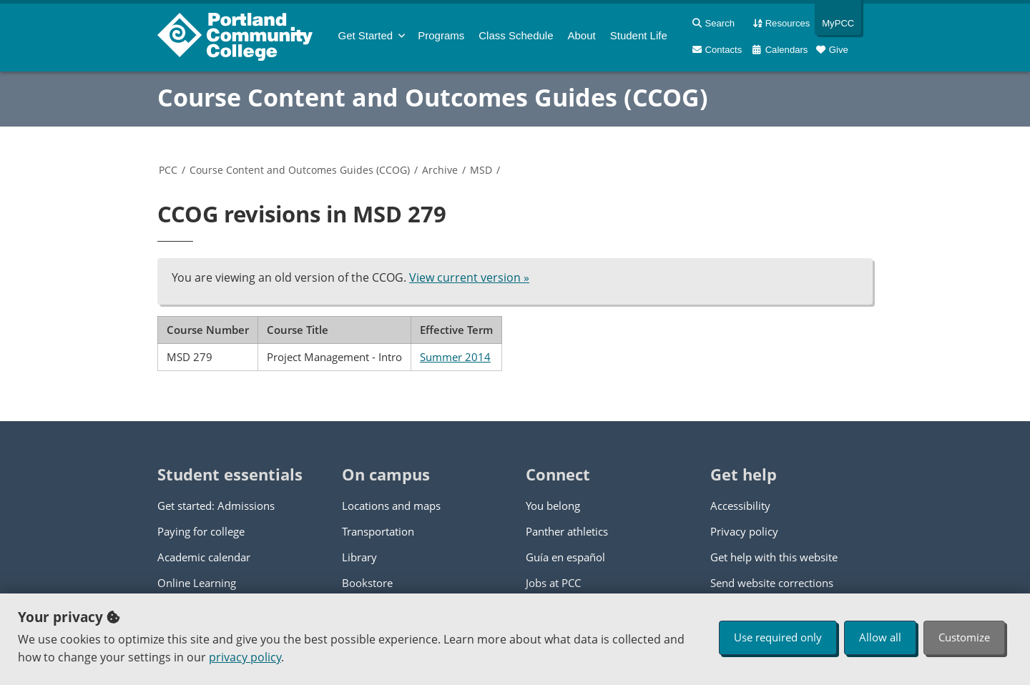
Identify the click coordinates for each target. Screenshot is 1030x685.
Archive (440, 170)
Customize (964, 637)
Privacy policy (744, 531)
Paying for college (201, 531)
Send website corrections (771, 583)
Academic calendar (203, 557)
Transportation (378, 531)
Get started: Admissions (216, 505)
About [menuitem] (582, 35)
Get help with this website (774, 557)
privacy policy (245, 657)
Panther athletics (567, 531)
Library (359, 557)
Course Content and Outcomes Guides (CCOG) (432, 97)
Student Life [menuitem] (638, 35)
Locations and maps (391, 505)
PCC (168, 170)
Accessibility (740, 505)
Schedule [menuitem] (516, 35)
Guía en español (565, 557)
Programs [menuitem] (441, 35)
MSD (481, 170)
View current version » (469, 277)
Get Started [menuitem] (365, 35)
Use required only (778, 637)
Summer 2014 (455, 357)
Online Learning (196, 583)
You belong (553, 505)
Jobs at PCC (553, 583)
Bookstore (367, 583)
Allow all (880, 637)
